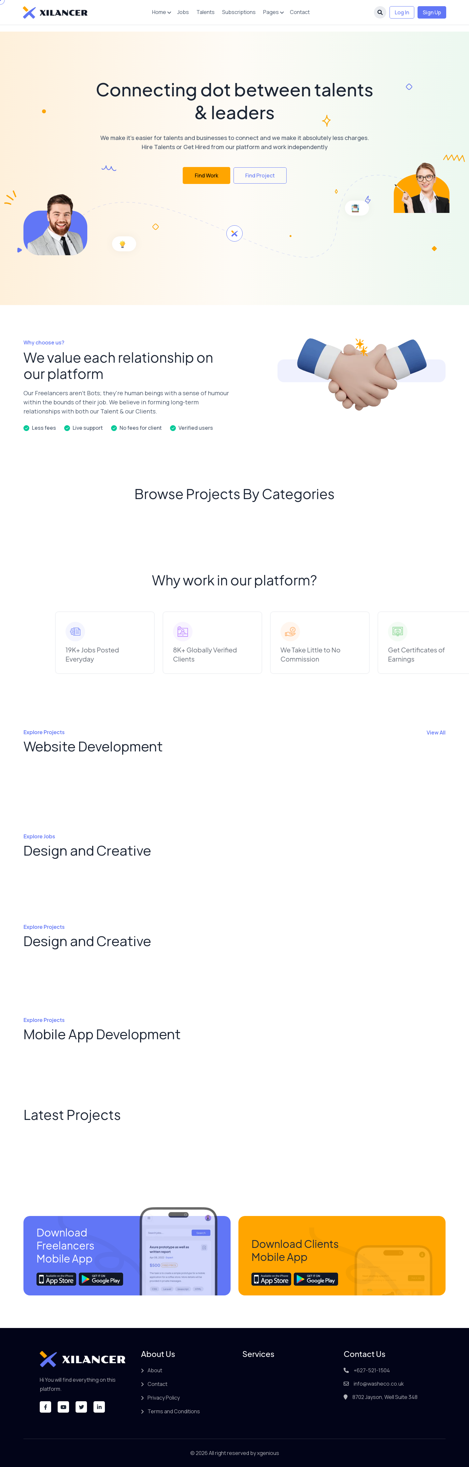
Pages (271, 12)
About (155, 1370)
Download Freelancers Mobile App (65, 1245)
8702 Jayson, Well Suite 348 (385, 1397)
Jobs (183, 12)
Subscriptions (239, 12)
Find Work (206, 175)
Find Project (260, 175)
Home (159, 12)
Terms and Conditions (174, 1411)
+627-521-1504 (372, 1370)
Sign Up (432, 12)
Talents (205, 12)
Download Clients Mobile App (295, 1250)
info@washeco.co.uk (379, 1383)
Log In (402, 12)
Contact (300, 12)
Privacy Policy (164, 1397)
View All (436, 732)
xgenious (268, 1453)
